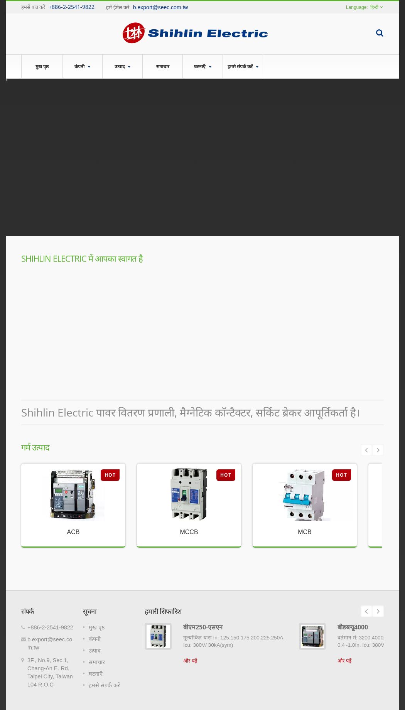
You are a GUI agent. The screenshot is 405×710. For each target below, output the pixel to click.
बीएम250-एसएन (203, 627)
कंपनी (82, 66)
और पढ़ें (190, 661)
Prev (366, 450)
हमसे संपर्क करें (243, 66)
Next (378, 450)
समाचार (162, 66)
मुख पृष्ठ (42, 66)
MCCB (189, 532)
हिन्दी (374, 7)
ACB (73, 532)
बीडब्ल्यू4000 (353, 627)
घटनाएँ (203, 66)
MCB (305, 532)
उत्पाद (122, 66)
